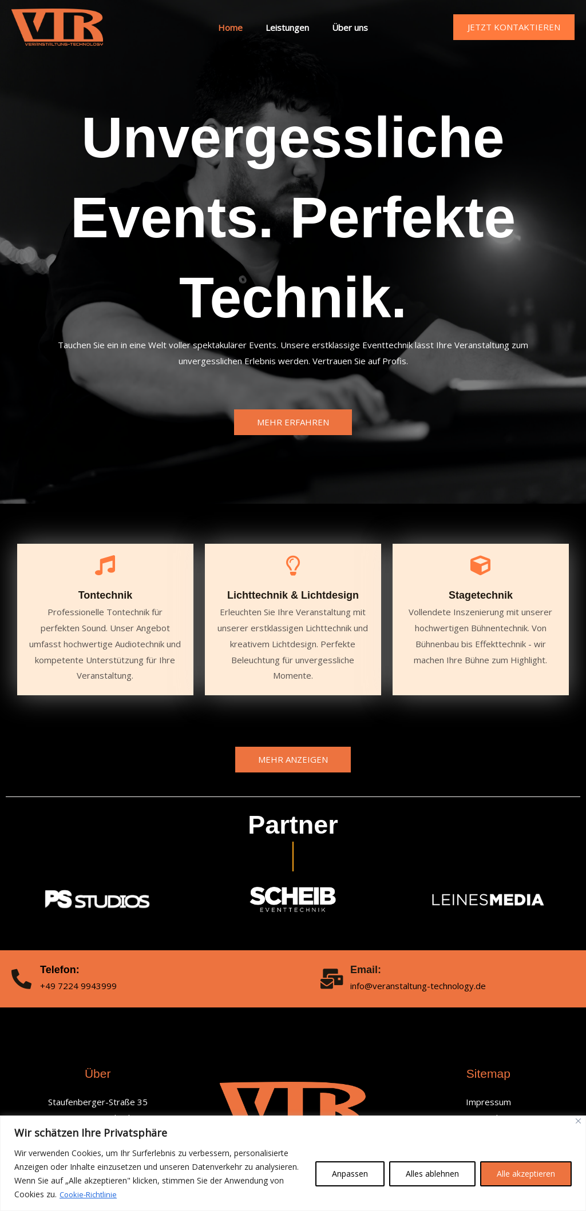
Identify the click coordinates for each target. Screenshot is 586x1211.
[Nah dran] (578, 1121)
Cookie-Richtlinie (90, 1194)
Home (236, 27)
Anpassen (350, 1173)
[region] (293, 1163)
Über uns (344, 27)
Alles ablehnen (432, 1173)
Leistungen (287, 27)
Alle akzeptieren (526, 1173)
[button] (514, 27)
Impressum (488, 1102)
